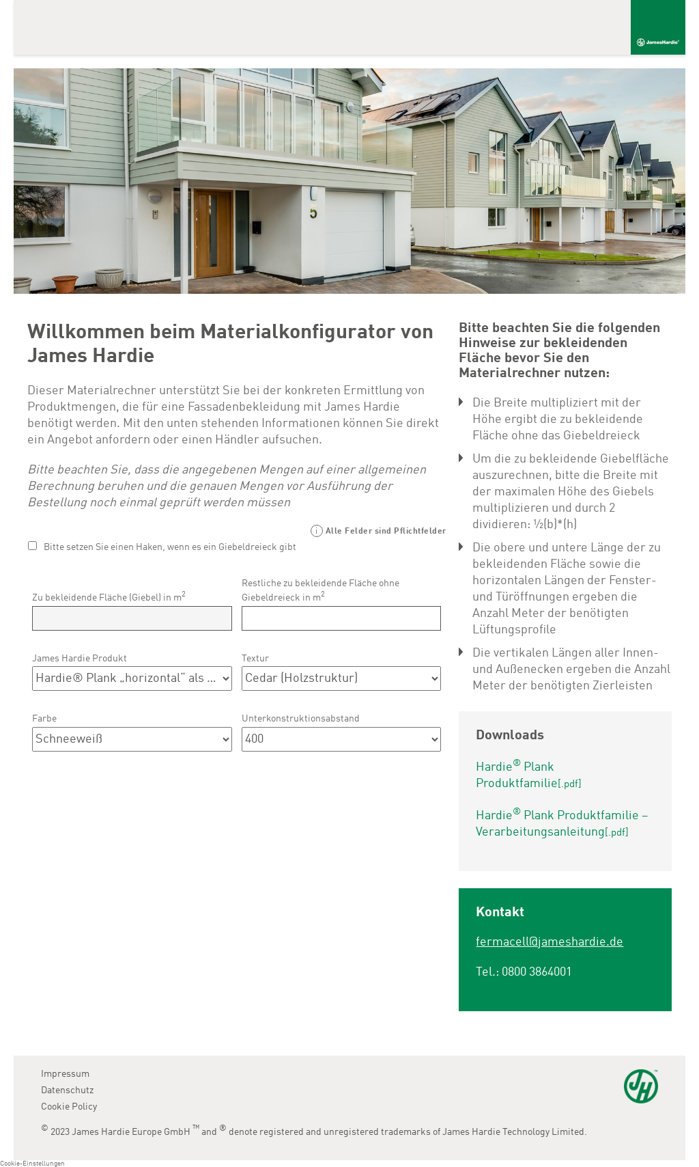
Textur (255, 658)
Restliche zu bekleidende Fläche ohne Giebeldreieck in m (320, 591)
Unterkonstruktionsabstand (301, 719)
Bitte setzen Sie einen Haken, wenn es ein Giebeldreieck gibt (170, 547)
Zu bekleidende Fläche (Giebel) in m (109, 596)
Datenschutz (67, 1090)
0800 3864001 (537, 972)
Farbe (44, 719)
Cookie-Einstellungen (32, 1163)
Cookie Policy (69, 1107)
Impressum (65, 1074)
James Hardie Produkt (79, 658)
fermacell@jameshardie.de (549, 942)
